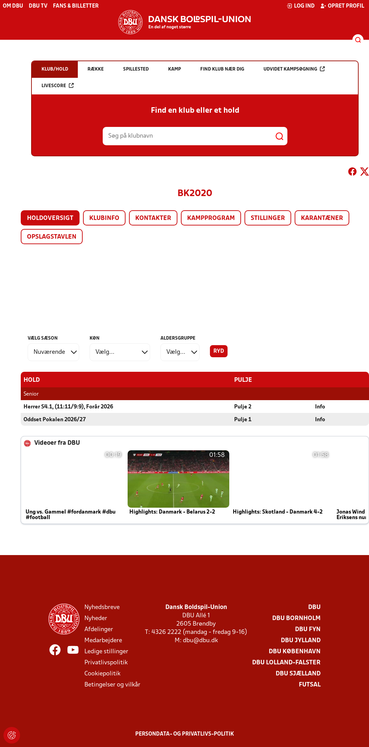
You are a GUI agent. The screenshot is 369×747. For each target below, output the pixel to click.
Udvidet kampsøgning (294, 69)
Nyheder (95, 618)
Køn (95, 338)
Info (320, 406)
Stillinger (268, 218)
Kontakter (153, 218)
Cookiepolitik (102, 673)
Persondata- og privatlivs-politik (184, 733)
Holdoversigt (50, 218)
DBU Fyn (308, 629)
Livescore (57, 85)
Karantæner (322, 218)
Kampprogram (211, 218)
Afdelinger (98, 629)
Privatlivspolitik (106, 662)
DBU (314, 607)
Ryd (218, 351)
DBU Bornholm (296, 618)
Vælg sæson (43, 338)
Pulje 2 (242, 406)
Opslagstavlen (51, 237)
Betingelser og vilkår (112, 685)
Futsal (310, 685)
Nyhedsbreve (102, 607)
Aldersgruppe (177, 338)
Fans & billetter (76, 6)
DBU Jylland (301, 640)
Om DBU (13, 6)
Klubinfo (104, 218)
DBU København (295, 651)
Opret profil (342, 6)
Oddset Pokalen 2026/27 (55, 419)
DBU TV (38, 6)
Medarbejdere (103, 640)
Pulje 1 (242, 419)
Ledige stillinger (106, 651)
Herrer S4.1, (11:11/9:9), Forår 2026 (68, 406)
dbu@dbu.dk (200, 640)
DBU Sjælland (298, 673)
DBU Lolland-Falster (286, 662)
